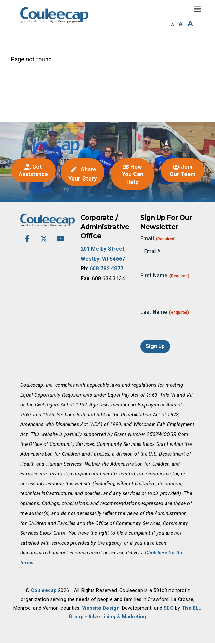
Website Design (101, 608)
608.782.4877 (106, 268)
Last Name (164, 312)
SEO (169, 608)
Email (158, 238)
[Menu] (197, 9)
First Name (164, 275)
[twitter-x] (44, 238)
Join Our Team (182, 170)
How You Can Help (132, 174)
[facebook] (27, 238)
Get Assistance (33, 170)
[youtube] (60, 238)
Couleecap (44, 590)
